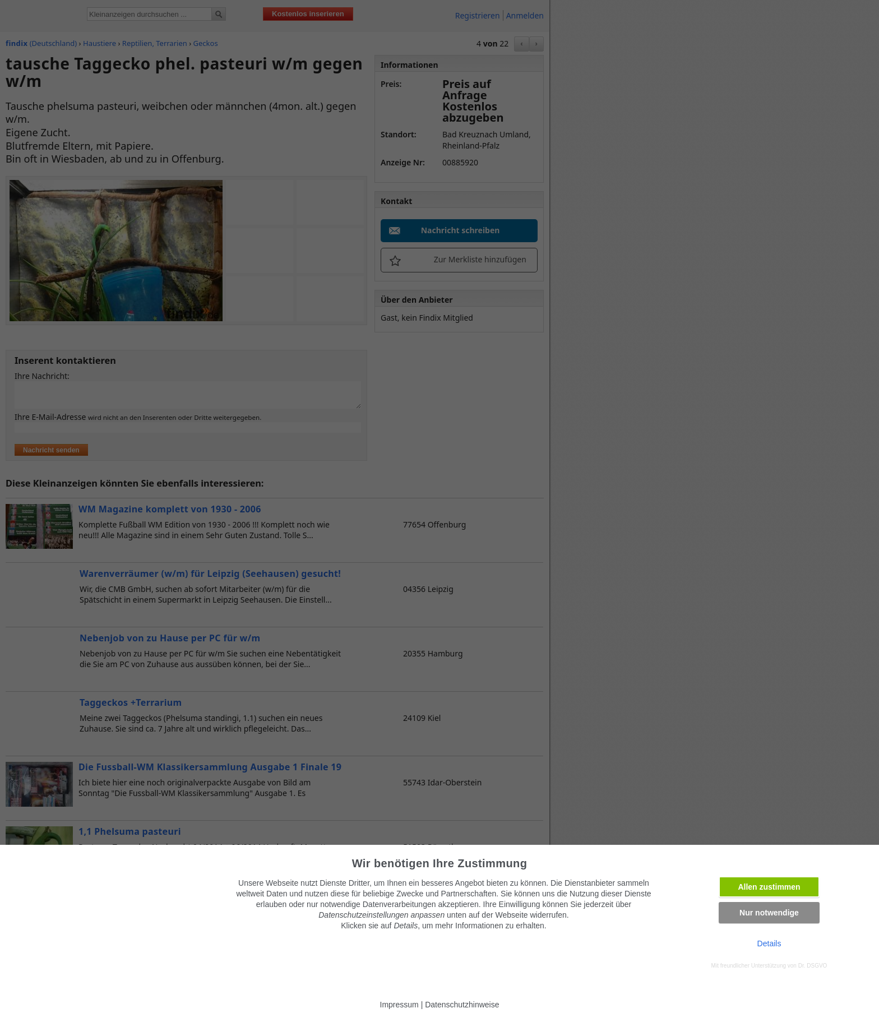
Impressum (399, 1004)
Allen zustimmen (769, 886)
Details (769, 943)
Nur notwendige (769, 912)
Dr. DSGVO (812, 966)
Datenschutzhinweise (462, 1004)
